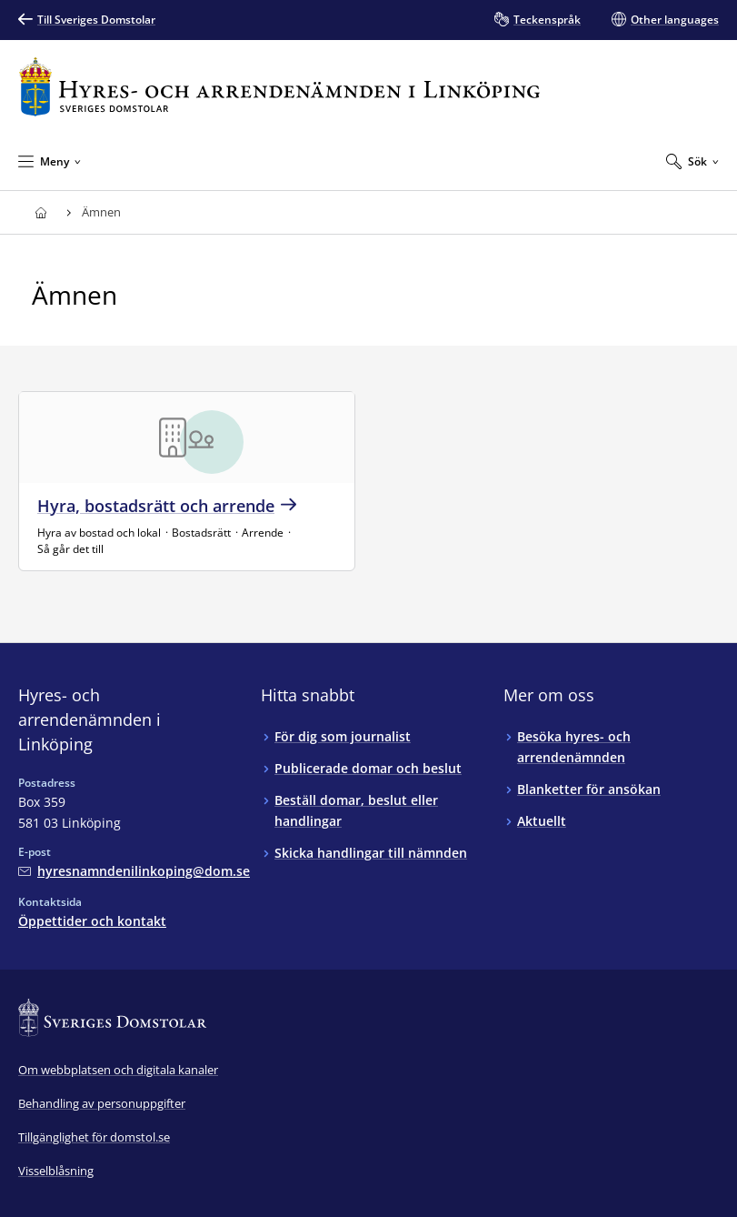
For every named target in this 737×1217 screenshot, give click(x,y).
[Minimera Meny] (49, 161)
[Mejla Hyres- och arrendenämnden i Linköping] (134, 870)
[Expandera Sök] (692, 161)
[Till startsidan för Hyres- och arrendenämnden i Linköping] (279, 86)
